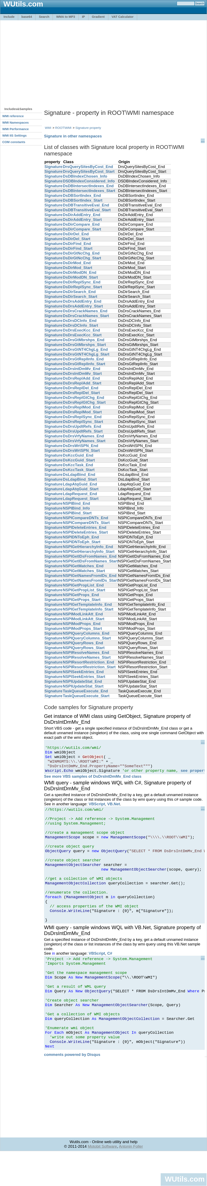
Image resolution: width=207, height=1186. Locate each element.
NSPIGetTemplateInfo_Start (88, 609)
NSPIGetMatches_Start (84, 571)
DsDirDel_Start (76, 239)
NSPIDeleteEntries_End (84, 527)
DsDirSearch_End (79, 291)
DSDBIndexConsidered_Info (89, 181)
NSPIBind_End (76, 503)
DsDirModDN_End (79, 272)
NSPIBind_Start (77, 513)
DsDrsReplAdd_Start (82, 383)
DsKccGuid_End (78, 455)
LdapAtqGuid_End (80, 484)
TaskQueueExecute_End (85, 691)
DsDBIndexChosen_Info (85, 176)
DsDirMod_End (77, 263)
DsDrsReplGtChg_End (83, 397)
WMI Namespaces (15, 122)
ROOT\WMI (63, 127)
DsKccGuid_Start (79, 460)
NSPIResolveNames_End (86, 652)
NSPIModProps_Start (82, 628)
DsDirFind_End (77, 243)
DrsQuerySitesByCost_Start (89, 171)
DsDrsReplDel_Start (81, 393)
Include (9, 16)
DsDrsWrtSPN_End (80, 445)
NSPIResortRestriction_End (88, 662)
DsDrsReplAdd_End (81, 378)
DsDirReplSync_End (81, 282)
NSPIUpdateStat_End (82, 681)
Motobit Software (102, 1179)
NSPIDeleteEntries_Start (85, 532)
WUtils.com (184, 1179)
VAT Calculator (123, 16)
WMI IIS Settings (14, 135)
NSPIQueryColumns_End (86, 633)
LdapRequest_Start (80, 498)
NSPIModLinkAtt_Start (83, 619)
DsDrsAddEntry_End (82, 301)
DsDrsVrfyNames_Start (84, 441)
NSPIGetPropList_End (83, 585)
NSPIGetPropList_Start (84, 590)
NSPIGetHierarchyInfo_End (88, 546)
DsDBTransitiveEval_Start (87, 210)
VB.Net (113, 808)
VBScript (97, 808)
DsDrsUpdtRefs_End (82, 426)
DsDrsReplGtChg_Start (84, 402)
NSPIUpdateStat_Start (83, 686)
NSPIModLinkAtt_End (83, 614)
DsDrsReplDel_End (80, 388)
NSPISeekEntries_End (83, 672)
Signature (53, 166)
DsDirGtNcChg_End (81, 253)
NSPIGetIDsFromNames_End (89, 556)
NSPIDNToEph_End (81, 537)
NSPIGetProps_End (81, 595)
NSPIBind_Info (76, 508)
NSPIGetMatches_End (83, 566)
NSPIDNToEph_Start (81, 542)
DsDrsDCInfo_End (80, 320)
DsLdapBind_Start (80, 479)
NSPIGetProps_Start (81, 599)
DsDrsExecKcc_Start (82, 335)
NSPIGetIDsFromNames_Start (90, 561)
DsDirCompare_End (81, 224)
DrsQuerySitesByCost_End (88, 166)
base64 (26, 16)
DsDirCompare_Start (82, 229)
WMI (48, 127)
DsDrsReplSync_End (82, 417)
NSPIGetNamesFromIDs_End (89, 575)
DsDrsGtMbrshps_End (83, 340)
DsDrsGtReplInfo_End (83, 359)
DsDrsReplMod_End (81, 407)
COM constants (13, 142)
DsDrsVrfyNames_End (83, 436)
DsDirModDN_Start (80, 277)
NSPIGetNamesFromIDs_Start (90, 580)
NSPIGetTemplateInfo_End (87, 604)
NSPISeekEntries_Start (84, 676)
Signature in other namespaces (73, 136)
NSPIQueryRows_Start (84, 648)
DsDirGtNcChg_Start (82, 258)
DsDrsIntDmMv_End (81, 368)
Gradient (98, 16)
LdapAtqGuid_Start (80, 489)
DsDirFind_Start (77, 248)
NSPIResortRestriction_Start (89, 667)
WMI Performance (15, 129)
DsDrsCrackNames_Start (86, 316)
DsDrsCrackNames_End (85, 311)
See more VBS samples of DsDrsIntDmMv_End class (92, 781)
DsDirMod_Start (77, 267)
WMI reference (13, 116)
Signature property (88, 127)
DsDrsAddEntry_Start (83, 306)
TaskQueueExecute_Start (86, 696)
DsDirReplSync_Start (82, 287)
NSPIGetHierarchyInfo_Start (89, 551)
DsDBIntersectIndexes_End (88, 186)
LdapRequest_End (80, 494)
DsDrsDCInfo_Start (80, 325)
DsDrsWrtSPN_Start (81, 450)
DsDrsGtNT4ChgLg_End (85, 349)
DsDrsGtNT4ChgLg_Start (86, 354)
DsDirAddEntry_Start (82, 219)
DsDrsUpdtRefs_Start (83, 431)
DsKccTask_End (78, 465)
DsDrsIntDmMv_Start (82, 373)
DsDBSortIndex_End (82, 195)
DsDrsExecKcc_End (81, 330)
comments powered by (72, 1087)
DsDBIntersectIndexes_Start (89, 190)
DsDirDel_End (76, 234)
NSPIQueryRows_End (83, 643)
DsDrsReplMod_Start (82, 412)
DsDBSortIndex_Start (82, 200)
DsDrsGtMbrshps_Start (84, 344)
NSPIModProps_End (81, 623)
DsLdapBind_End (79, 474)
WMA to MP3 (65, 16)
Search (44, 16)
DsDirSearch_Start (80, 296)
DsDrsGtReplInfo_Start (84, 364)
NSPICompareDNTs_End (85, 518)
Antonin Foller (131, 1179)
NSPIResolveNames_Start (87, 657)
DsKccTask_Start (79, 469)
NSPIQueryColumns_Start (87, 638)
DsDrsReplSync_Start (83, 421)
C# (109, 973)
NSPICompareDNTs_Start (86, 522)
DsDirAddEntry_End (81, 215)
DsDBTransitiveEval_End (86, 205)
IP (83, 16)
